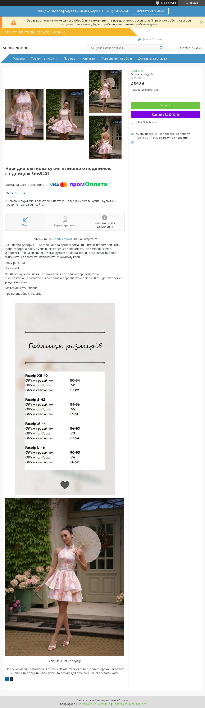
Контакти (88, 58)
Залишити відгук (191, 47)
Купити (165, 105)
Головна (19, 58)
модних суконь (63, 239)
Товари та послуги (44, 58)
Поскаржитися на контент (94, 704)
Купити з (165, 114)
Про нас (69, 58)
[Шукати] (161, 48)
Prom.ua (123, 700)
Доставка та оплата (152, 58)
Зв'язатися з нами (150, 11)
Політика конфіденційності (129, 704)
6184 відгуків (168, 3)
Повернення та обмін (116, 58)
